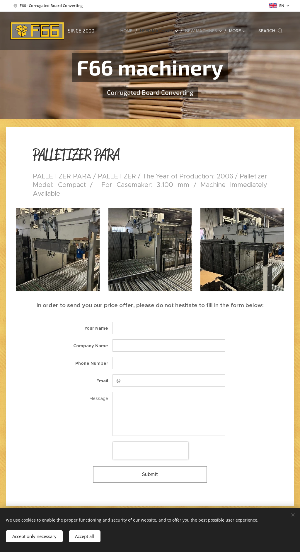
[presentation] (150, 451)
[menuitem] (128, 30)
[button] (270, 30)
